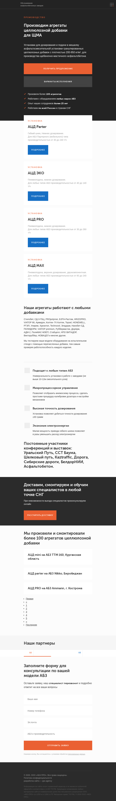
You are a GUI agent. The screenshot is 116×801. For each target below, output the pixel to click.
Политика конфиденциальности (38, 778)
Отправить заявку (58, 745)
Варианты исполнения (58, 81)
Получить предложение (58, 68)
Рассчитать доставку (40, 515)
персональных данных (76, 754)
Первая (29, 598)
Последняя (31, 625)
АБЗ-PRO (10, 4)
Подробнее (38, 150)
